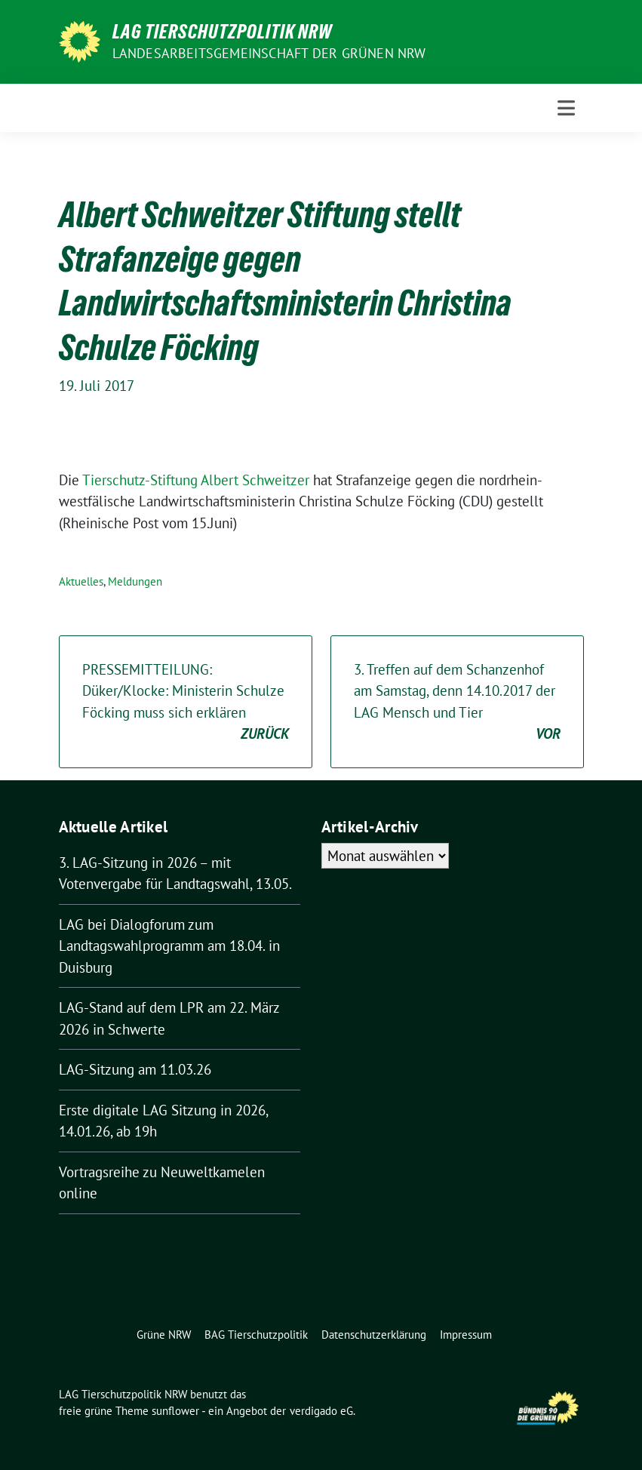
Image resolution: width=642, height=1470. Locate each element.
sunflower (175, 1411)
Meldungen (135, 581)
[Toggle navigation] (566, 108)
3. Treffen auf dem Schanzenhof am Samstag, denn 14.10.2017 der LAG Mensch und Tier (457, 702)
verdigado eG (321, 1411)
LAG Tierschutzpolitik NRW (222, 31)
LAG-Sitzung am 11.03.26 (135, 1069)
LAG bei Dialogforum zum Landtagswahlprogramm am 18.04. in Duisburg (169, 945)
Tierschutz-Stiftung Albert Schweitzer (197, 480)
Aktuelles (81, 581)
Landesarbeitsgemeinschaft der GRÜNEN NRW (269, 53)
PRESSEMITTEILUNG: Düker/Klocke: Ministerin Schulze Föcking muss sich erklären (185, 702)
